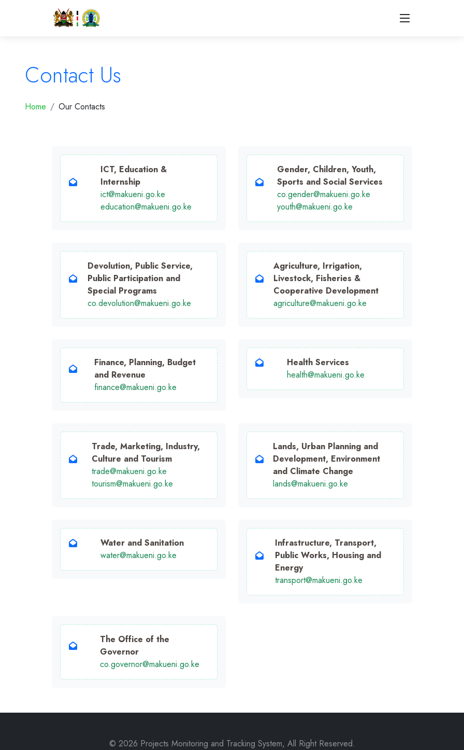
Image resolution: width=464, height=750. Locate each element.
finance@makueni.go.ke (135, 387)
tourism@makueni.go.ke (132, 484)
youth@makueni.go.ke (315, 207)
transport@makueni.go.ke (319, 580)
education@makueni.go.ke (146, 207)
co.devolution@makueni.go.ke (139, 303)
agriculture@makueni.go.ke (320, 303)
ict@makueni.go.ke (132, 194)
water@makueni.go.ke (138, 555)
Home (35, 107)
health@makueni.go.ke (326, 375)
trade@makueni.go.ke (129, 471)
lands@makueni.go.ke (310, 484)
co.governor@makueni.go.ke (149, 664)
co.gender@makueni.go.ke (323, 194)
